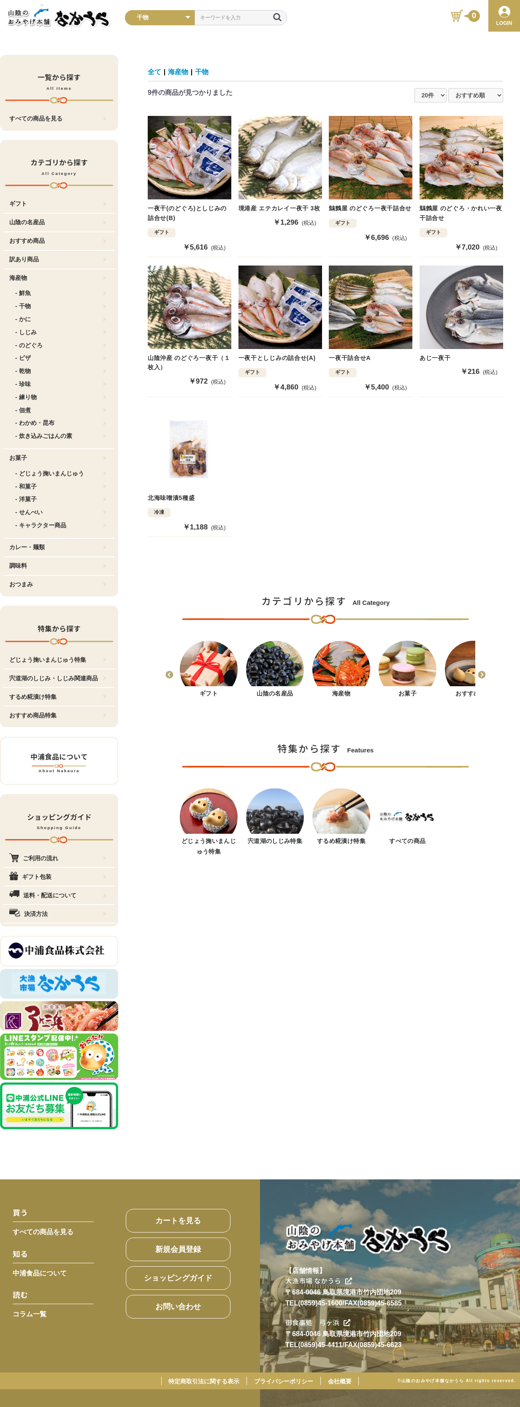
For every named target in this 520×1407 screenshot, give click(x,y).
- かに (60, 319)
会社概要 (340, 1381)
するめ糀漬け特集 (57, 696)
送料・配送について (57, 895)
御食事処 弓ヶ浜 (317, 1322)
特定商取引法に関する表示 (203, 1381)
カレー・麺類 (57, 547)
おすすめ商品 (57, 240)
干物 (202, 71)
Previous (169, 675)
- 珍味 (60, 384)
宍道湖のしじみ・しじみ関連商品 (57, 678)
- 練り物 (60, 397)
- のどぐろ (60, 345)
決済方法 (57, 913)
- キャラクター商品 (60, 525)
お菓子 (57, 457)
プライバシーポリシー (283, 1381)
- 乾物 (60, 371)
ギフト (57, 203)
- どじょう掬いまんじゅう (60, 473)
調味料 (57, 565)
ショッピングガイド (178, 1278)
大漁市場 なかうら (318, 1281)
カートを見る (178, 1220)
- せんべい (60, 512)
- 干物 (60, 306)
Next (481, 675)
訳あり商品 (57, 259)
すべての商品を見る (57, 118)
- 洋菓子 (60, 499)
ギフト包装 (57, 876)
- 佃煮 (60, 410)
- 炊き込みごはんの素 (60, 435)
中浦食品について (40, 1273)
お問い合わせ (178, 1306)
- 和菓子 (60, 486)
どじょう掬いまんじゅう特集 (57, 659)
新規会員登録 (178, 1249)
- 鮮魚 (60, 293)
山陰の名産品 (57, 222)
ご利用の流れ (57, 858)
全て (154, 71)
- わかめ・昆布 (60, 422)
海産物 (57, 277)
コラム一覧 (29, 1314)
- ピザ (60, 357)
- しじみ (60, 332)
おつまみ (57, 584)
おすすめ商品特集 (57, 715)
